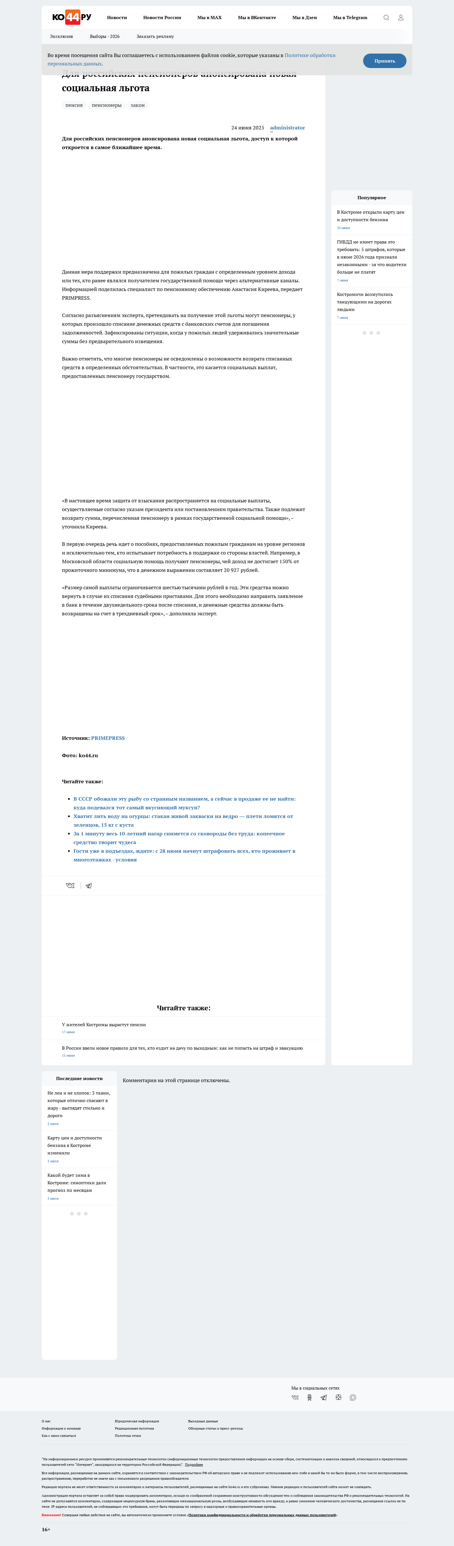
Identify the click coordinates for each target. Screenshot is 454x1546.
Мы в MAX (209, 17)
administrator (287, 127)
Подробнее (194, 1464)
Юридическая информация (137, 1421)
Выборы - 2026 (105, 36)
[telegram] (90, 885)
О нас (46, 1421)
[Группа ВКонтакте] (295, 1397)
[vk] (71, 885)
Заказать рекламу (155, 36)
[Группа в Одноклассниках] (309, 1397)
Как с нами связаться (59, 1435)
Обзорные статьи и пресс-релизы (215, 1428)
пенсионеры (107, 105)
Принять (385, 61)
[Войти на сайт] (401, 17)
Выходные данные (203, 1421)
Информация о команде (61, 1428)
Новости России (162, 17)
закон (138, 105)
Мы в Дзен (304, 17)
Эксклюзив (61, 36)
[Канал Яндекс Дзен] (338, 1397)
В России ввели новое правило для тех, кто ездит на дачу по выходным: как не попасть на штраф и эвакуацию (183, 1052)
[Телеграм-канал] (324, 1397)
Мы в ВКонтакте (257, 17)
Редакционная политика (134, 1428)
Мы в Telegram (350, 17)
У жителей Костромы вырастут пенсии (183, 1029)
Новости (117, 17)
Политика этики (128, 1435)
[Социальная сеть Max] (353, 1397)
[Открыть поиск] (386, 17)
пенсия (74, 105)
